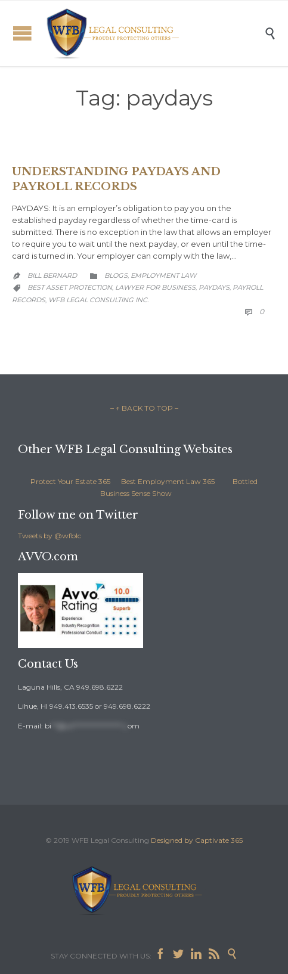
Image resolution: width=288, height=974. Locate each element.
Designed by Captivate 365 (197, 840)
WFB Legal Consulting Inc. (98, 300)
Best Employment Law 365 (168, 481)
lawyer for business (155, 287)
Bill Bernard (52, 275)
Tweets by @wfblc (49, 535)
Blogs (116, 275)
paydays (214, 287)
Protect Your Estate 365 (70, 481)
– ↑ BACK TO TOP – (144, 408)
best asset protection (69, 287)
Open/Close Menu (22, 33)
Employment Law (163, 275)
